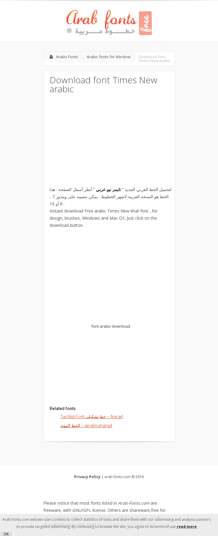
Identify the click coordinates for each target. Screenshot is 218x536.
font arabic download (110, 326)
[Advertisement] (109, 139)
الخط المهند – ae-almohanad (86, 425)
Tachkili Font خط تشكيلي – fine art (91, 416)
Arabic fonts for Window (108, 56)
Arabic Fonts (67, 56)
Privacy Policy (87, 476)
